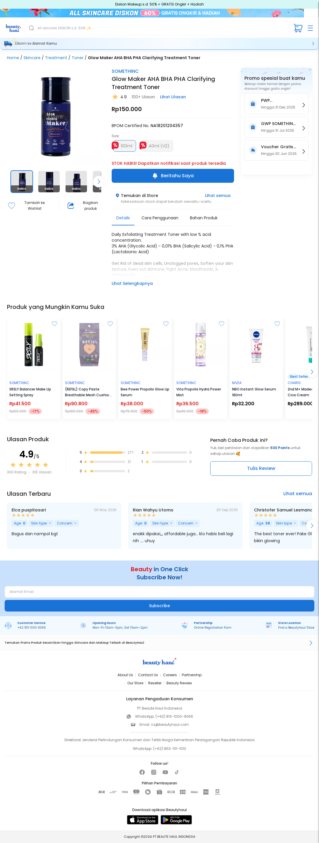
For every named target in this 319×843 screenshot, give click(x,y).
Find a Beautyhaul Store (296, 627)
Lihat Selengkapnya (132, 283)
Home (13, 58)
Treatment (56, 58)
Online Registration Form (212, 627)
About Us (125, 674)
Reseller (155, 683)
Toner (78, 58)
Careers (170, 674)
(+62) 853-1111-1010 (169, 748)
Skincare (32, 58)
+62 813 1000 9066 (31, 627)
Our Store (135, 683)
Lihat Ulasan (173, 97)
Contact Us (148, 674)
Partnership (192, 674)
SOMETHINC (125, 71)
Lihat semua (218, 195)
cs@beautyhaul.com (170, 724)
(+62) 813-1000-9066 (174, 716)
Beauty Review (179, 683)
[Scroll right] (99, 181)
